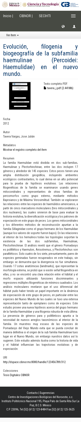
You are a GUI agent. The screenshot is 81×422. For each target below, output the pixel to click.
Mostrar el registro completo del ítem (25, 149)
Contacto (32, 393)
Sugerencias (47, 393)
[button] (63, 26)
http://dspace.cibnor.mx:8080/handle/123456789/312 (34, 362)
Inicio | (8, 16)
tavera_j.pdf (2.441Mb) (58, 88)
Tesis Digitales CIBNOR (16, 375)
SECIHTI (45, 16)
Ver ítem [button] (12, 35)
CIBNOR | (26, 16)
